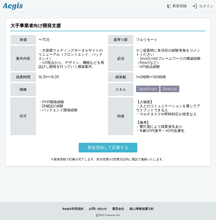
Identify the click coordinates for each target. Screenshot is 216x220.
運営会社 (118, 209)
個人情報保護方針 (141, 209)
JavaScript (148, 89)
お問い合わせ (98, 209)
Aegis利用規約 (72, 209)
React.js (170, 89)
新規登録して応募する (108, 147)
